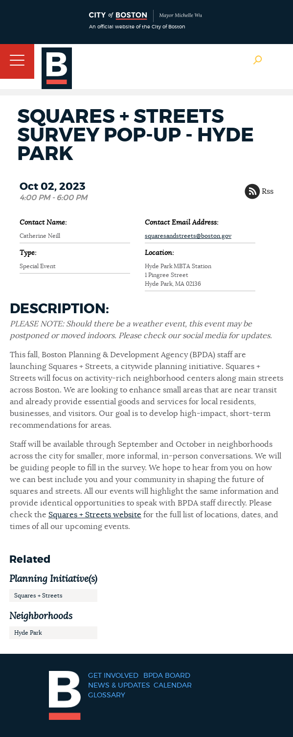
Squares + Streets (38, 596)
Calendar (173, 685)
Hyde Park (28, 633)
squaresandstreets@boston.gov (188, 236)
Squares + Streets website (94, 515)
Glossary (106, 695)
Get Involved (113, 675)
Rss (267, 191)
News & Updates (119, 685)
